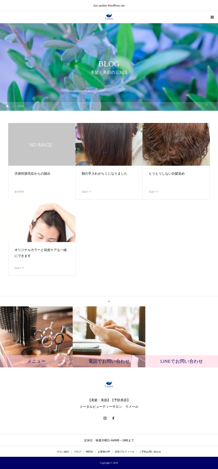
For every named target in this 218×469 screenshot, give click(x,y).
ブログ (77, 451)
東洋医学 (19, 191)
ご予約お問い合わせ (150, 451)
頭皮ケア (86, 191)
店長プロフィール (124, 451)
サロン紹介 (63, 451)
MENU (89, 451)
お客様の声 (104, 451)
